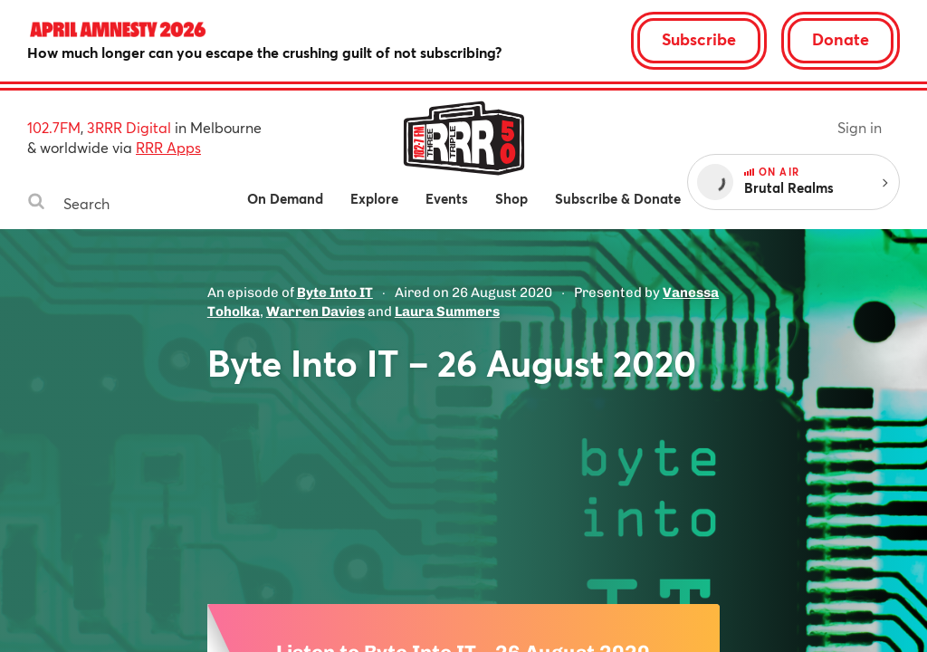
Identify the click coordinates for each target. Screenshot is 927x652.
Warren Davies (315, 311)
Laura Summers (447, 311)
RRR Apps (168, 147)
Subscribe (699, 39)
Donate (840, 39)
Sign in (859, 127)
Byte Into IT (335, 292)
